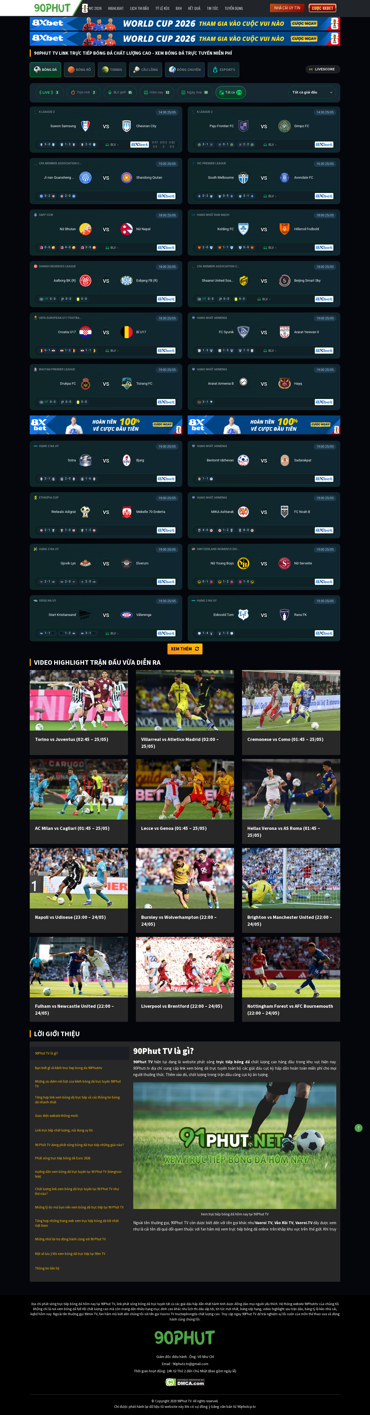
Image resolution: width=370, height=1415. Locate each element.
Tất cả (231, 92)
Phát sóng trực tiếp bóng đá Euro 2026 (62, 1158)
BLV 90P (120, 92)
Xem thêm (185, 649)
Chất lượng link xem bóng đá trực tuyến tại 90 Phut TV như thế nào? (77, 1191)
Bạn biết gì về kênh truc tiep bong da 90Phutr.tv (68, 1068)
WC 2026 (95, 8)
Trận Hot (84, 92)
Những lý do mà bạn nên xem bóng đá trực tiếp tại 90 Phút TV (79, 1207)
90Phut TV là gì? (46, 1053)
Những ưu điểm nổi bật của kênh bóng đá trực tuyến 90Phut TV (78, 1083)
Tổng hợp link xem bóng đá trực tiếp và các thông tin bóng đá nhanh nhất (77, 1099)
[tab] (45, 69)
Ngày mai (195, 92)
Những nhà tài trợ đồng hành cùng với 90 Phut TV (70, 1239)
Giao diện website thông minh (56, 1115)
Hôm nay (157, 92)
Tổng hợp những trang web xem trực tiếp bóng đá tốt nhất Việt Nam (77, 1223)
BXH (179, 8)
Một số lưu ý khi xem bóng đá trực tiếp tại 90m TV (70, 1253)
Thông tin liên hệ (47, 1268)
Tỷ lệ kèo (162, 8)
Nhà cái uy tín (287, 7)
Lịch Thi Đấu (139, 8)
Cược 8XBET (322, 8)
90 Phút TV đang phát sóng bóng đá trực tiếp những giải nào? (79, 1145)
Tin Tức (212, 8)
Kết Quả (194, 8)
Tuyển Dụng (234, 8)
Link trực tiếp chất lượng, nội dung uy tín (64, 1130)
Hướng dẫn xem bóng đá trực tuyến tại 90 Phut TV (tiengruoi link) (78, 1174)
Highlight (116, 8)
